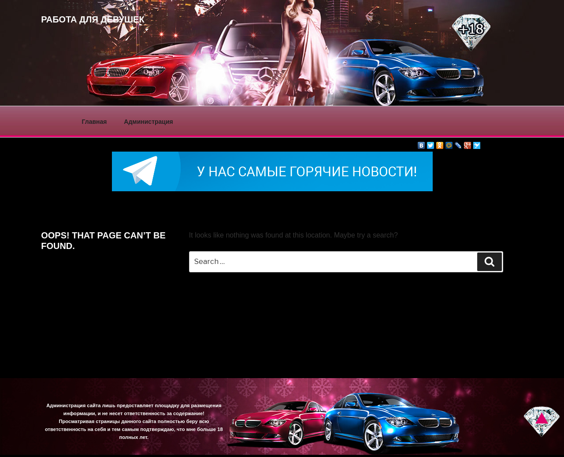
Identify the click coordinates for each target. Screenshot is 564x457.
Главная (94, 121)
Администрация (148, 121)
